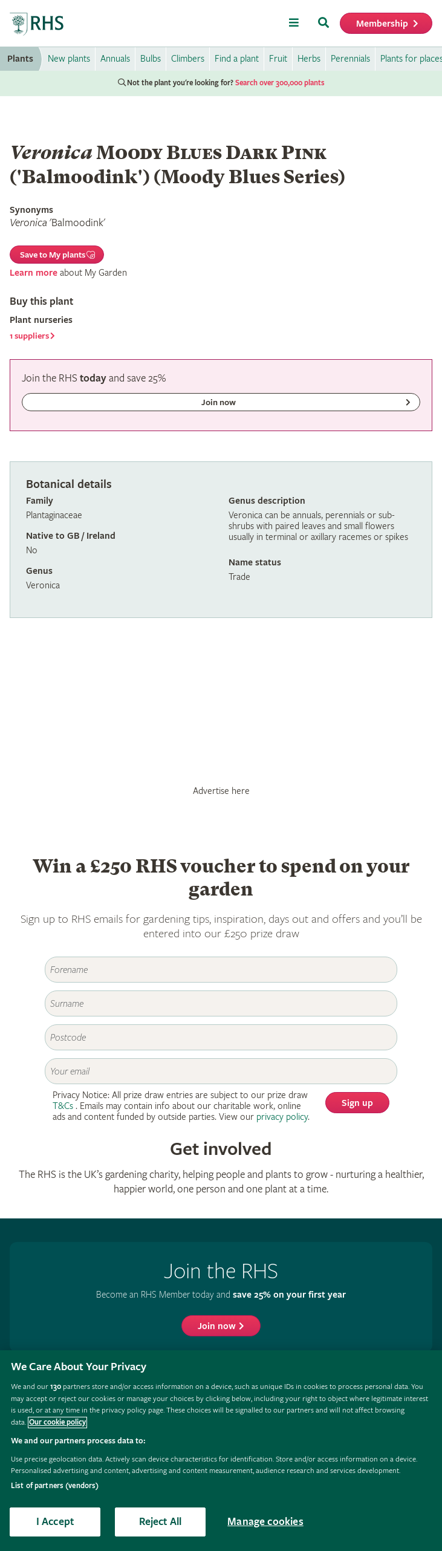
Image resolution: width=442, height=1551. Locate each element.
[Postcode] (221, 1037)
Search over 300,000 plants (280, 83)
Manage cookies (265, 1521)
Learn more (33, 273)
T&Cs (63, 1106)
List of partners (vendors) (55, 1486)
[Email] (221, 1071)
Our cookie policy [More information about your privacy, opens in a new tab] (57, 1422)
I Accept (55, 1521)
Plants (20, 59)
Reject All (160, 1521)
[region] (221, 1450)
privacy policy (282, 1117)
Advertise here (221, 790)
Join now (217, 1326)
